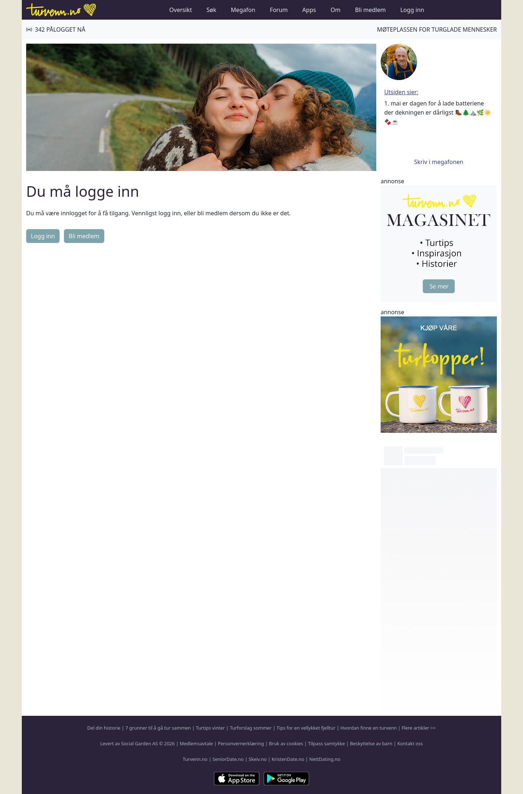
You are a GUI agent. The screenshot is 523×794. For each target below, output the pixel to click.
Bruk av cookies (286, 743)
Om (335, 10)
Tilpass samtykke (326, 743)
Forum (279, 10)
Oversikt (180, 10)
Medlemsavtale (196, 743)
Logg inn (412, 10)
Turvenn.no (195, 759)
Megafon (243, 10)
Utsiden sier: (401, 92)
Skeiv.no (258, 759)
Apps (309, 10)
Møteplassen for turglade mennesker (437, 29)
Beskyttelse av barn (371, 743)
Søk (211, 10)
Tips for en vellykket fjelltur (306, 728)
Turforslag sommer (251, 728)
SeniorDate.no (228, 759)
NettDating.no (324, 759)
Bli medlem (370, 10)
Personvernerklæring (241, 743)
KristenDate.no (288, 759)
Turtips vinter (210, 728)
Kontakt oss (410, 743)
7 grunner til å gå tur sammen (158, 728)
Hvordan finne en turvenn (368, 728)
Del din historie (103, 728)
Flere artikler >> (419, 728)
